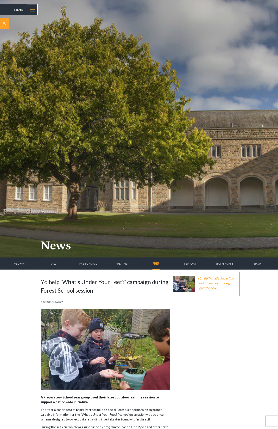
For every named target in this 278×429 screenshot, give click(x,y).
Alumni (20, 263)
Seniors (190, 263)
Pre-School (88, 263)
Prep (156, 263)
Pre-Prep (122, 263)
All (53, 263)
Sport (258, 263)
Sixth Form (224, 263)
